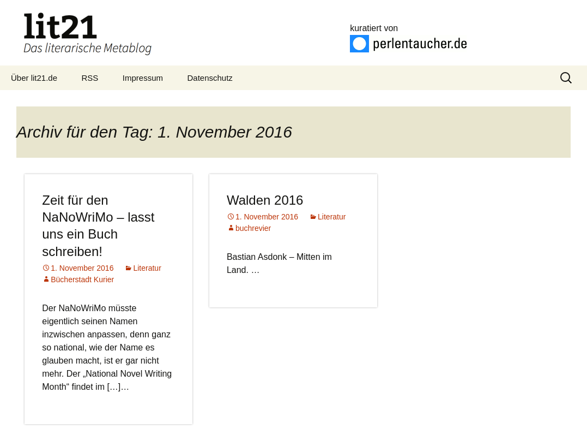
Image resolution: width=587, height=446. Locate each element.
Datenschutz (209, 77)
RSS (90, 77)
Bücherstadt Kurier (82, 279)
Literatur (147, 268)
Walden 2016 (265, 200)
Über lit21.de (34, 77)
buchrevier (253, 228)
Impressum (143, 77)
